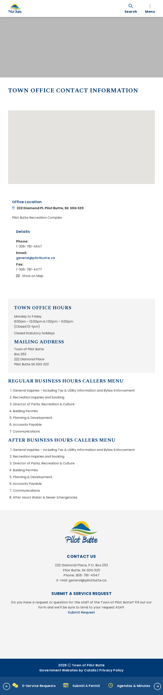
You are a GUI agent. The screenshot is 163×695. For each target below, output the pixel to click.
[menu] (150, 8)
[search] (131, 8)
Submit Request (81, 612)
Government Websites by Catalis (68, 670)
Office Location (27, 201)
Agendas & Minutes (129, 685)
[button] (6, 686)
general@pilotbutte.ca (35, 258)
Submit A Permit (81, 685)
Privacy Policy (111, 670)
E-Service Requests (34, 685)
